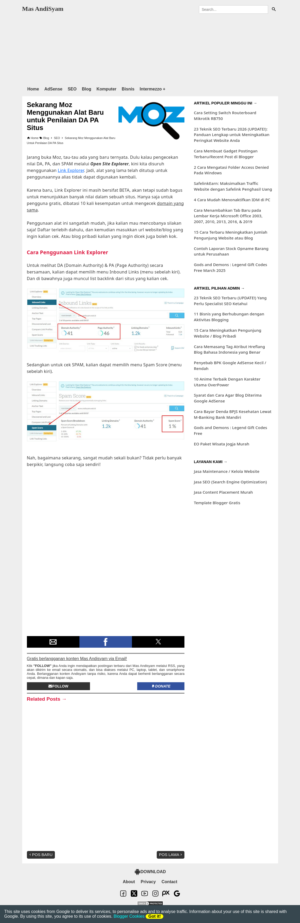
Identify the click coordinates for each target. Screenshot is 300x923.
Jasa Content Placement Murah (223, 492)
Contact (169, 881)
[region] (150, 49)
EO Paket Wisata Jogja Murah (221, 443)
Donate (160, 686)
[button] (53, 642)
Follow (58, 686)
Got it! (154, 916)
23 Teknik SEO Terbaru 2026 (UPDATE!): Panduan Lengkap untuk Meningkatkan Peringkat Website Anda (231, 134)
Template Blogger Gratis (217, 502)
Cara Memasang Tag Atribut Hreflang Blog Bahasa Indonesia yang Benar (229, 349)
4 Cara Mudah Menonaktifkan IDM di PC (232, 199)
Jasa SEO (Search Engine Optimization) (230, 481)
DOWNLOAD (150, 872)
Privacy (148, 881)
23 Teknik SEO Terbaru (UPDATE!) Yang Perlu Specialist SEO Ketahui (230, 300)
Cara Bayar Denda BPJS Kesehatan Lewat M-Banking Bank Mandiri (233, 414)
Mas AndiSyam (43, 8)
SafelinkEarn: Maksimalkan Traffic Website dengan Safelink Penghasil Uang (233, 186)
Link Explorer (71, 170)
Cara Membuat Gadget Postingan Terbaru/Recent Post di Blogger (226, 153)
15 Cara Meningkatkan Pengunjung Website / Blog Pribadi (227, 333)
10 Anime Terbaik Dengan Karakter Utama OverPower (227, 381)
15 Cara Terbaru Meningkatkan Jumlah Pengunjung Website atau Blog (231, 235)
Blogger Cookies (128, 916)
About (129, 881)
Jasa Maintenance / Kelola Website (226, 471)
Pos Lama (171, 854)
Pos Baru (40, 854)
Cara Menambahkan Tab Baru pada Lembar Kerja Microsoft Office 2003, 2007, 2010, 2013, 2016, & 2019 (228, 216)
